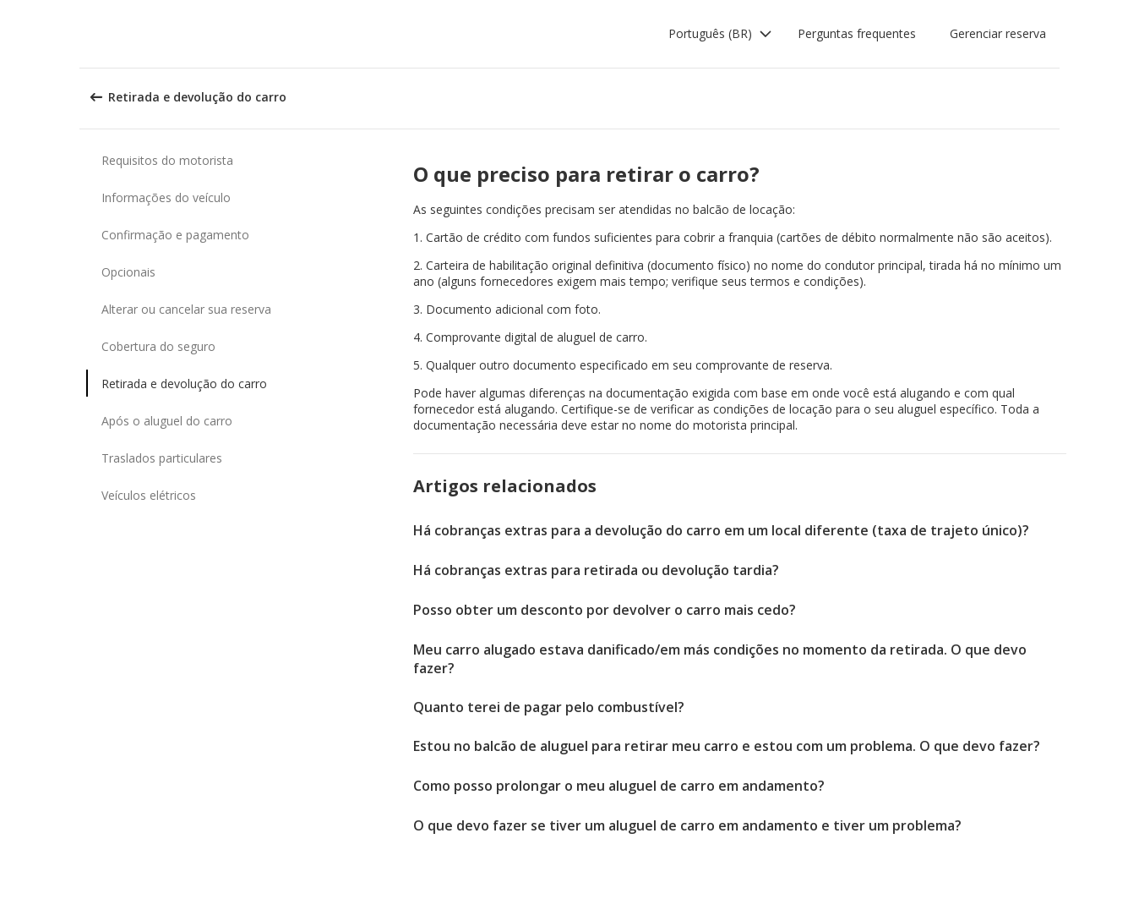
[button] (720, 34)
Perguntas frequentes (857, 33)
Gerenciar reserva (998, 33)
